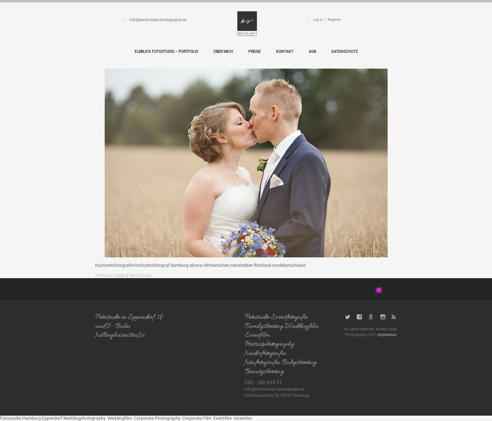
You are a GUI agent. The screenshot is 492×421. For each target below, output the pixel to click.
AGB (312, 51)
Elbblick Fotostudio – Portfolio (166, 51)
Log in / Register (327, 19)
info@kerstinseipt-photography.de (157, 19)
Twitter (348, 317)
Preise (254, 51)
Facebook (359, 317)
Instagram (382, 317)
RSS (394, 317)
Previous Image (110, 275)
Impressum (387, 334)
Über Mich (223, 51)
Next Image (140, 275)
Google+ (371, 317)
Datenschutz (344, 51)
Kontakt (284, 51)
